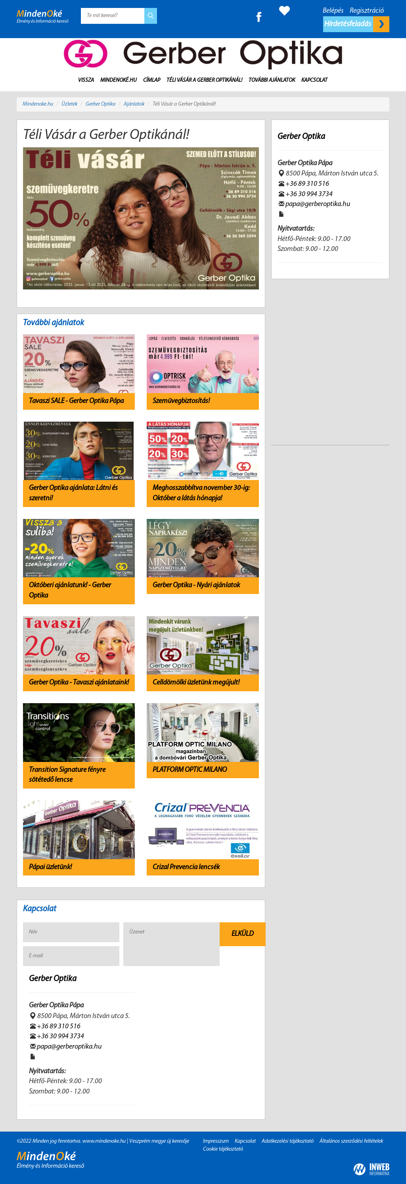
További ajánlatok (272, 80)
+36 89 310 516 (58, 1026)
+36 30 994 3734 (60, 1036)
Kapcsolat (314, 80)
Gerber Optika (100, 104)
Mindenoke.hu (38, 104)
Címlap (151, 80)
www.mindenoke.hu (104, 1141)
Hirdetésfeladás (356, 24)
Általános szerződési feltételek (351, 1141)
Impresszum (216, 1141)
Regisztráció (367, 11)
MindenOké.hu (118, 80)
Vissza (86, 80)
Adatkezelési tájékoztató (288, 1141)
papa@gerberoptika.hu (69, 1047)
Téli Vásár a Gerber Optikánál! (204, 80)
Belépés (333, 11)
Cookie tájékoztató (223, 1149)
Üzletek (69, 104)
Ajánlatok (134, 104)
